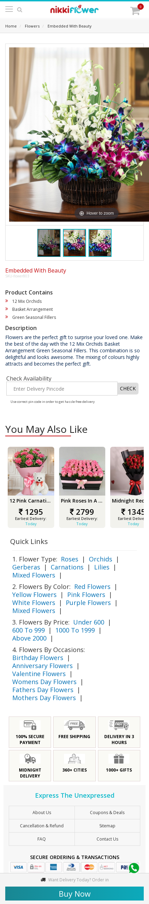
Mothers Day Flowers (44, 698)
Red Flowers (92, 586)
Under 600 (88, 622)
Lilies (101, 567)
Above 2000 (29, 638)
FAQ (41, 839)
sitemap (107, 826)
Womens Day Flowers (44, 681)
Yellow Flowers (34, 594)
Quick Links (29, 541)
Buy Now (75, 893)
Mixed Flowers (33, 575)
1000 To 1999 (75, 630)
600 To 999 (28, 630)
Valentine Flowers (39, 673)
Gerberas (26, 567)
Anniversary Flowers (42, 665)
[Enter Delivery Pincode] (62, 389)
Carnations (67, 567)
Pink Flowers (86, 594)
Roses (69, 559)
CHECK (128, 388)
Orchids (100, 559)
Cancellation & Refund (42, 826)
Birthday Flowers (37, 657)
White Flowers (33, 602)
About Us (42, 812)
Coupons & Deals (107, 812)
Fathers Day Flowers (42, 689)
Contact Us (107, 839)
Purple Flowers (88, 602)
